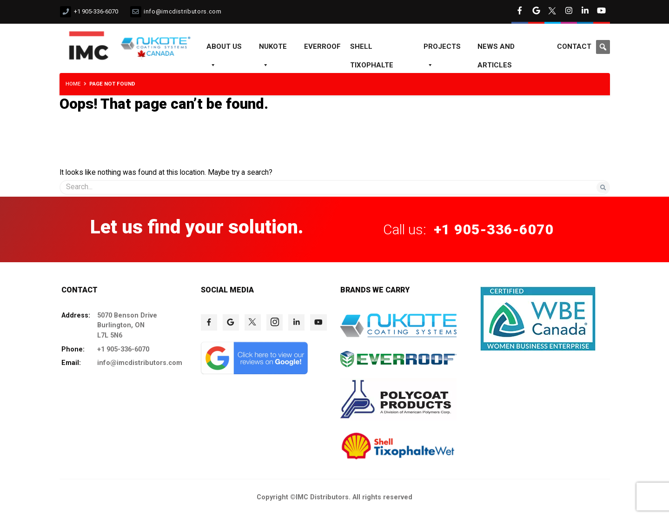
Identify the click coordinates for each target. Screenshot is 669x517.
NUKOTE (273, 49)
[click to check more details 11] (89, 37)
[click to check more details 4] (536, 12)
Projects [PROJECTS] (442, 49)
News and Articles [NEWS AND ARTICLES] (496, 49)
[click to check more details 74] (231, 322)
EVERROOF (322, 46)
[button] (603, 47)
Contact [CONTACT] (574, 46)
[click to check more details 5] (552, 12)
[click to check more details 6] (569, 12)
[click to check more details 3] (519, 12)
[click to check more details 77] (296, 322)
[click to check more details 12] (160, 46)
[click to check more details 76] (274, 322)
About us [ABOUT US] (224, 49)
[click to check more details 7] (585, 12)
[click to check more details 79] (254, 372)
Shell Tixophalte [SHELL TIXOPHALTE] (371, 49)
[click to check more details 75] (253, 322)
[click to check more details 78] (318, 322)
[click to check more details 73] (209, 322)
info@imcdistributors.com (182, 11)
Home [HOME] (73, 83)
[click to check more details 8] (601, 12)
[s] (335, 187)
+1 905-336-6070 (96, 11)
